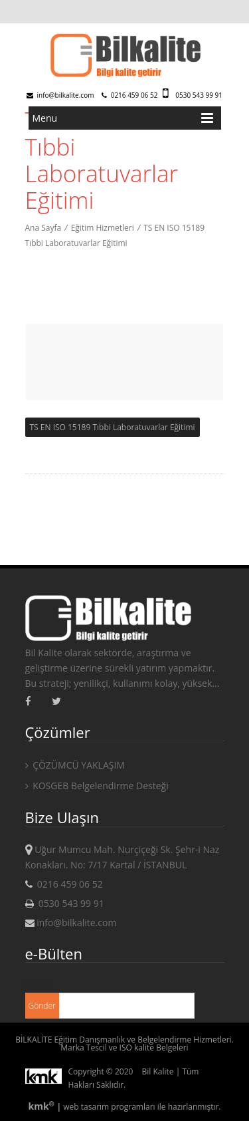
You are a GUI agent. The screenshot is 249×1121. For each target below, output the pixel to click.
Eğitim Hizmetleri (102, 227)
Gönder (42, 1005)
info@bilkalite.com (60, 95)
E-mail (38, 982)
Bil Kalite (158, 1071)
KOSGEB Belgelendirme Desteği (97, 785)
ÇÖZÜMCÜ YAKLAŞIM (75, 765)
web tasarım (86, 1106)
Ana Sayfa (43, 227)
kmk (42, 1106)
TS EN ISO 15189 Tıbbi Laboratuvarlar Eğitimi (112, 427)
